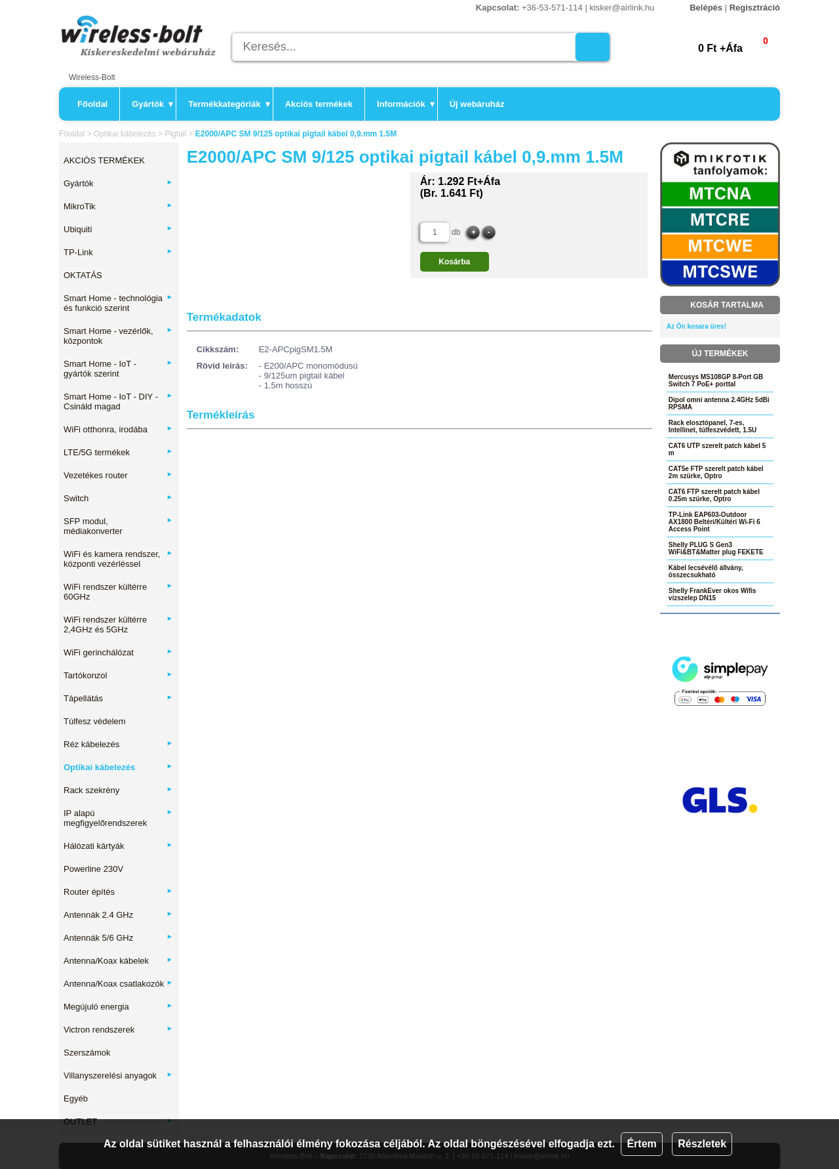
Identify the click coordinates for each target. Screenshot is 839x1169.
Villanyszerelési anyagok (118, 1075)
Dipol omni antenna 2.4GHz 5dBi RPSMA (719, 403)
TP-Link (118, 252)
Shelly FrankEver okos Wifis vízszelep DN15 (712, 594)
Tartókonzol (118, 675)
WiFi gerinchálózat (118, 652)
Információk (406, 104)
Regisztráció (755, 7)
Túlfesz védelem (95, 721)
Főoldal (92, 104)
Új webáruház (477, 104)
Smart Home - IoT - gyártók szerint (118, 369)
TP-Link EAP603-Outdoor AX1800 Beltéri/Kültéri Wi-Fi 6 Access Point (714, 522)
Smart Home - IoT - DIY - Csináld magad (118, 401)
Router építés (118, 892)
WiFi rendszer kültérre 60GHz (118, 592)
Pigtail (175, 133)
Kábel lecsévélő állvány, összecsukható (706, 571)
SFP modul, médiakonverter (118, 526)
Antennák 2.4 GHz (118, 915)
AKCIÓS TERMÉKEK (104, 160)
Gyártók (152, 104)
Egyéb (76, 1098)
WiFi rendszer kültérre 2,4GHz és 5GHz (118, 624)
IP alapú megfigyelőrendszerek (118, 818)
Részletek (702, 1143)
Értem (641, 1143)
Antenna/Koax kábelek (118, 961)
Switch (118, 498)
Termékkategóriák (228, 104)
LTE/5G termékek (118, 452)
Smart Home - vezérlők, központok (118, 336)
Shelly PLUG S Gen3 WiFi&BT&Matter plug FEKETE (716, 548)
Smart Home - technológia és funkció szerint (118, 303)
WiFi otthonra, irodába (118, 429)
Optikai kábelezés (125, 133)
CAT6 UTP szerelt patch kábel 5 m (717, 449)
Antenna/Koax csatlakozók (118, 984)
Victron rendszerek (118, 1030)
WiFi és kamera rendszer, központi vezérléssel (118, 559)
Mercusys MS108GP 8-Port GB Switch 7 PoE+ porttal (716, 380)
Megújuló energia (118, 1007)
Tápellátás (118, 698)
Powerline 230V (93, 869)
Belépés (706, 7)
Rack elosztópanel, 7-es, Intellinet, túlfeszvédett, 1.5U (712, 426)
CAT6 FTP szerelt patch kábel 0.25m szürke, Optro (714, 495)
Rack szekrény (118, 790)
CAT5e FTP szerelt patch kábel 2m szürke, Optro (716, 472)
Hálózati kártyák (118, 846)
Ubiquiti (118, 229)
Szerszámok (87, 1052)
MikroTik (118, 206)
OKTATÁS (83, 275)
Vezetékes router (118, 475)
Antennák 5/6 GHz (118, 938)
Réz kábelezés (118, 744)
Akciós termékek (319, 104)
